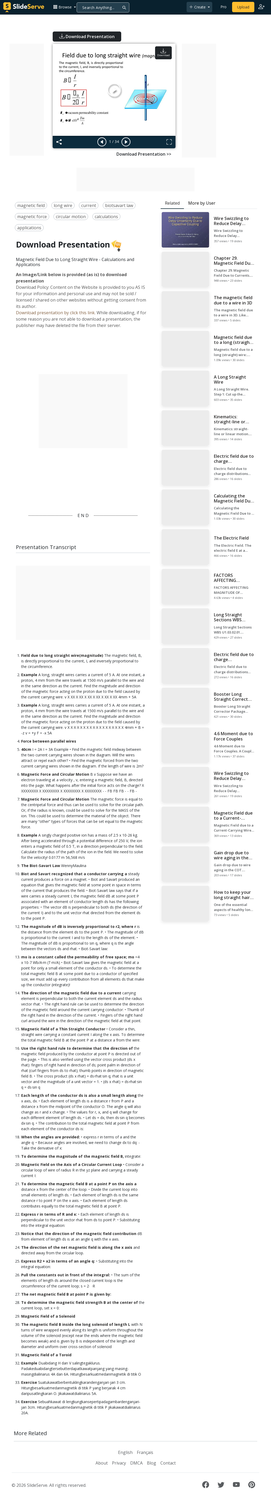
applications (29, 228)
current (88, 205)
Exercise (29, 1382)
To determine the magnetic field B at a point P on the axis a (79, 1183)
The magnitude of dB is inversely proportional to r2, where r (78, 926)
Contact (168, 1463)
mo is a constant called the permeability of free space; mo (77, 956)
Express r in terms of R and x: (49, 1214)
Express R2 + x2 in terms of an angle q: (58, 1261)
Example (29, 674)
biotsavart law (119, 205)
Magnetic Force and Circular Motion (55, 774)
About (102, 1463)
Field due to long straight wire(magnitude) (62, 655)
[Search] (103, 7)
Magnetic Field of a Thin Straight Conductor (63, 1028)
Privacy (119, 1463)
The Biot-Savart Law (40, 865)
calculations (106, 216)
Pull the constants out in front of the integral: (65, 1274)
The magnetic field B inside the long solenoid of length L (75, 1324)
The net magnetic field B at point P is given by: (66, 1294)
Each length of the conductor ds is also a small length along (79, 1095)
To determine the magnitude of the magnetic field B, (72, 1156)
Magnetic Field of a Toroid (46, 1354)
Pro (223, 6)
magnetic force (32, 216)
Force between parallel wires (48, 741)
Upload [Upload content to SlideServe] (243, 7)
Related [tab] (172, 203)
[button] (64, 7)
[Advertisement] (27, 100)
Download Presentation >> (143, 154)
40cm (26, 749)
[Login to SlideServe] (261, 7)
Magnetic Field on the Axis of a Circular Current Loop (71, 1164)
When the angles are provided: (50, 1136)
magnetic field (31, 205)
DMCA (136, 1463)
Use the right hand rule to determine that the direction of (77, 1048)
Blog (151, 1463)
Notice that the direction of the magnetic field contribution (78, 1233)
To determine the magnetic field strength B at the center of (79, 1302)
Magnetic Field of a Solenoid (48, 1316)
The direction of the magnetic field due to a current (71, 992)
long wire (63, 205)
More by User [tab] (201, 203)
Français (145, 1452)
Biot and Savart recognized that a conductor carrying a (74, 873)
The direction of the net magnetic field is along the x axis (76, 1247)
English (125, 1452)
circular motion (71, 216)
